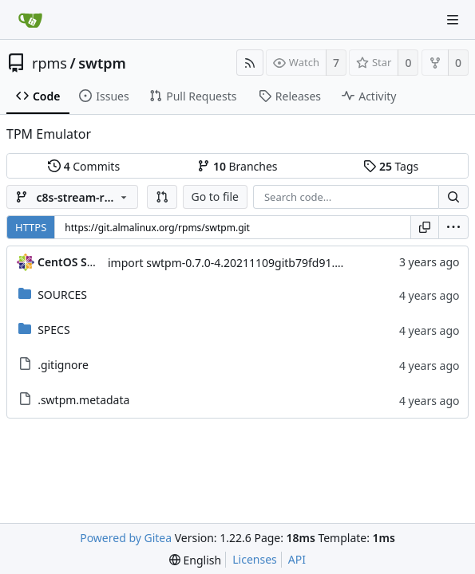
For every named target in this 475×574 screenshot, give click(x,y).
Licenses (254, 559)
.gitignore (63, 364)
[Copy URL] (424, 227)
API (297, 559)
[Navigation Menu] (452, 20)
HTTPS (30, 227)
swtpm (102, 63)
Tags (390, 166)
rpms (49, 63)
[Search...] (453, 197)
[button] (162, 197)
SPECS (53, 329)
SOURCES (62, 294)
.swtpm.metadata (83, 399)
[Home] (30, 20)
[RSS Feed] (249, 62)
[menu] (453, 227)
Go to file (215, 196)
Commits (84, 166)
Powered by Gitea (126, 537)
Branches (237, 166)
